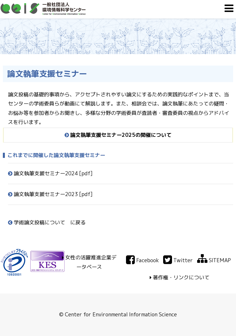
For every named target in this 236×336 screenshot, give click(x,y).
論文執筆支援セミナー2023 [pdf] (50, 194)
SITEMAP (214, 260)
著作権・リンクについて (181, 277)
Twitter (178, 260)
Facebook (142, 260)
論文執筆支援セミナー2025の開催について (118, 135)
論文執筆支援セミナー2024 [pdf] (50, 173)
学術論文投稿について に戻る (47, 222)
